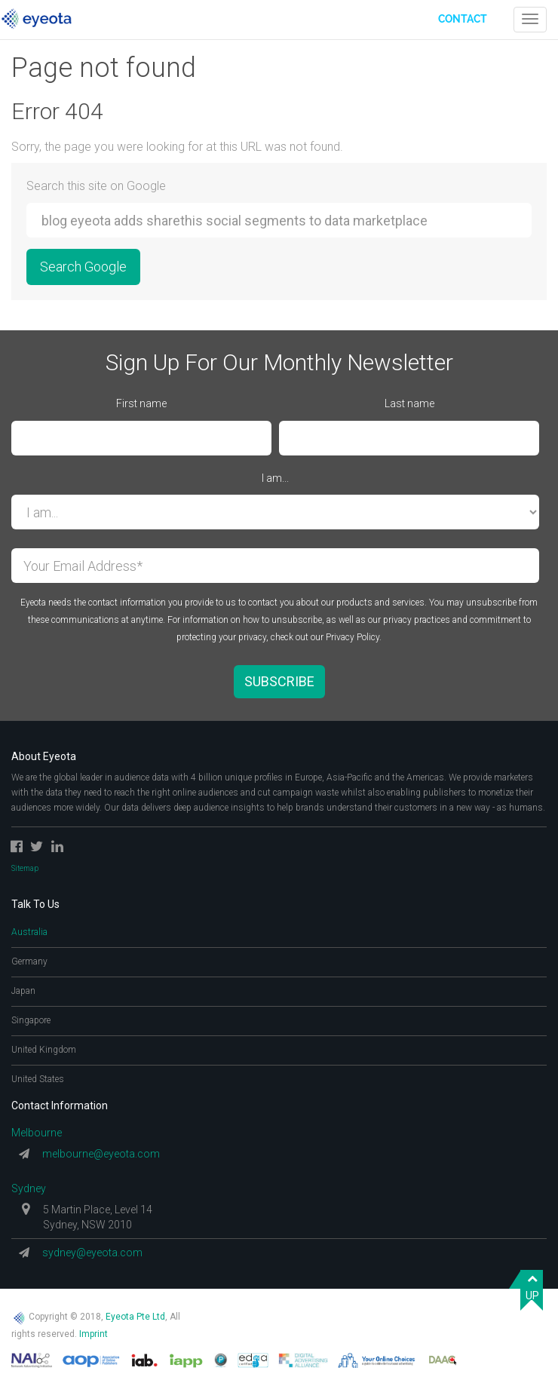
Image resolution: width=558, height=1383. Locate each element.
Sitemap (24, 868)
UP (532, 1286)
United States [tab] (37, 1079)
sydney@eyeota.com (92, 1253)
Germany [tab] (29, 961)
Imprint (93, 1334)
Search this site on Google (96, 186)
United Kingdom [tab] (43, 1049)
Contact (462, 19)
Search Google (83, 266)
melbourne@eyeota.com (101, 1154)
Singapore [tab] (31, 1020)
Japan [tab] (23, 991)
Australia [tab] (29, 932)
